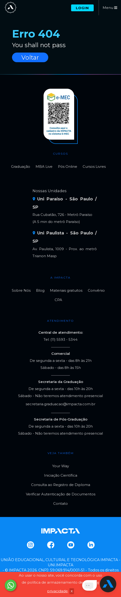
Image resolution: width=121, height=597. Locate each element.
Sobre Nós (21, 290)
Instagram (30, 545)
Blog (40, 290)
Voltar (30, 57)
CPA (58, 300)
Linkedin (91, 545)
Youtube (70, 545)
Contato (60, 503)
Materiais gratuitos (66, 290)
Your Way (60, 466)
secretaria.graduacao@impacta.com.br (60, 404)
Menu (110, 7)
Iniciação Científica (60, 475)
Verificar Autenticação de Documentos (60, 494)
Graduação (20, 166)
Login (82, 8)
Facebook (50, 545)
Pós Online (67, 166)
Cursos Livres (94, 166)
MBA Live (44, 166)
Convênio (96, 290)
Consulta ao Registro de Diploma (60, 484)
